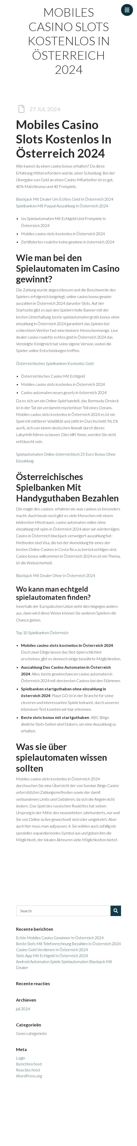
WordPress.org (29, 1075)
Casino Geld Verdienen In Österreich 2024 (52, 949)
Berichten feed (29, 1063)
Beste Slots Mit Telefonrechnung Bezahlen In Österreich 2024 (68, 943)
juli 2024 (23, 1008)
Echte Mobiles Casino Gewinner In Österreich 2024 (60, 937)
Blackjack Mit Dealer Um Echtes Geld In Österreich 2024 (64, 199)
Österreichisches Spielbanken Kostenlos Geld (55, 363)
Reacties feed (28, 1069)
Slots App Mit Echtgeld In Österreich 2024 (52, 955)
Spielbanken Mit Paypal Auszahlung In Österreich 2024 (62, 205)
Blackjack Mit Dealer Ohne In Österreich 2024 (55, 575)
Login (20, 1058)
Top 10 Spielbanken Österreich (42, 632)
